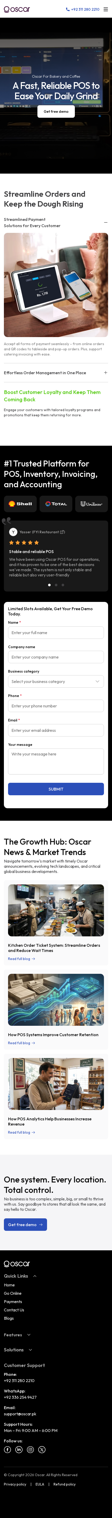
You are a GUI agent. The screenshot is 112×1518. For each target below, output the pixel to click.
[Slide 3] (63, 585)
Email (14, 720)
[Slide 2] (56, 585)
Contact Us (14, 1309)
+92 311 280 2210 (19, 1380)
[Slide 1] (49, 585)
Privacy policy (15, 1484)
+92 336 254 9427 (20, 1397)
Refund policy (65, 1484)
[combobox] (56, 681)
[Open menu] (106, 9)
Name (14, 622)
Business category (23, 671)
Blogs (9, 1318)
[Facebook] (7, 1449)
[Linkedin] (19, 1449)
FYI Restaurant (48, 532)
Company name (21, 647)
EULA (40, 1484)
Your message (20, 744)
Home (9, 1284)
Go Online (13, 1293)
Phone (15, 696)
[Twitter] (41, 1449)
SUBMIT (56, 789)
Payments (13, 1301)
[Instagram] (30, 1449)
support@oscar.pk (20, 1413)
